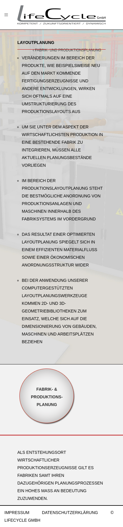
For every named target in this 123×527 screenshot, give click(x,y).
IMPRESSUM (16, 512)
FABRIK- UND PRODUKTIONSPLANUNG (67, 50)
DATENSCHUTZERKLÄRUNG (70, 512)
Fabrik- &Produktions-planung (47, 397)
